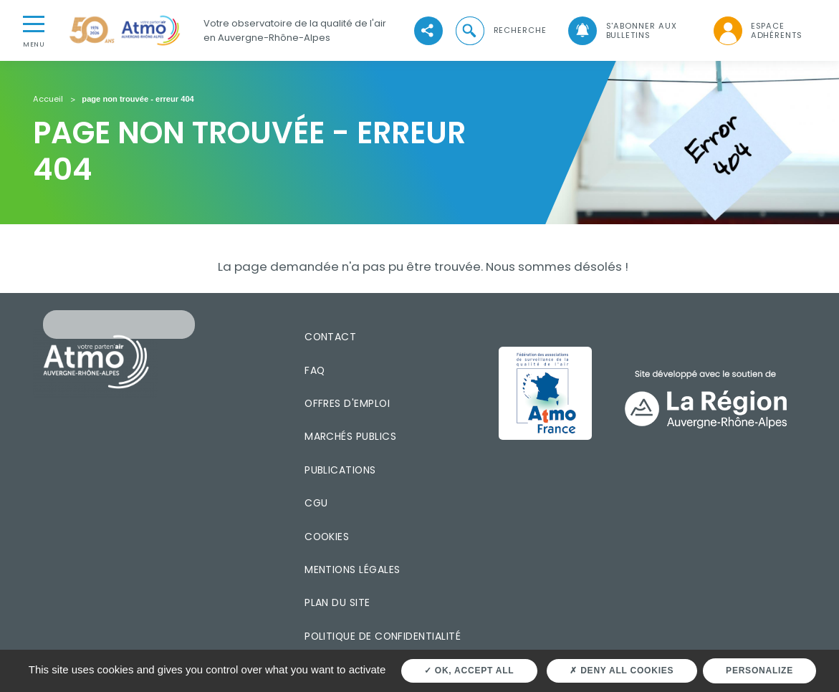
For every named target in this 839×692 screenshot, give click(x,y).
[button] (500, 30)
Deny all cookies (621, 670)
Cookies (327, 536)
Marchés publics (350, 436)
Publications (340, 470)
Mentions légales (352, 569)
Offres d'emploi (347, 403)
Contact (330, 337)
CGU (316, 503)
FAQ (315, 370)
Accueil (48, 100)
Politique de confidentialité (383, 636)
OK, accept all (469, 670)
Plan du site (337, 602)
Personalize (759, 670)
